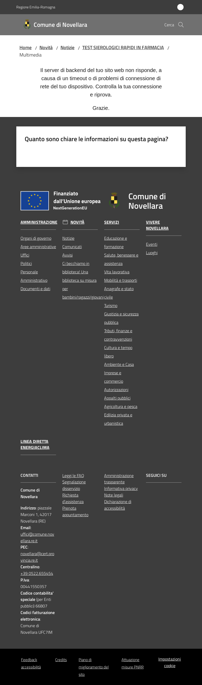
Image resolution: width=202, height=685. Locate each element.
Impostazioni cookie (169, 662)
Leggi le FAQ (73, 475)
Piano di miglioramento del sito (94, 667)
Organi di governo (36, 238)
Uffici (25, 255)
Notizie (67, 47)
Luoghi (152, 252)
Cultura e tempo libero (118, 351)
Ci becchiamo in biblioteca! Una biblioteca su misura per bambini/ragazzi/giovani (80, 280)
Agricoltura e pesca (120, 406)
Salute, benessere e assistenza (121, 259)
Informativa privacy (121, 488)
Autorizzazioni (116, 389)
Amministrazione (39, 222)
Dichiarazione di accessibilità (117, 504)
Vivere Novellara (157, 225)
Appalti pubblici (117, 398)
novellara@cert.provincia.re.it (37, 556)
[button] (181, 24)
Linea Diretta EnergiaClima (35, 444)
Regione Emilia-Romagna (35, 7)
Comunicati (72, 246)
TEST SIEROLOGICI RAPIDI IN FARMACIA (123, 47)
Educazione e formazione (115, 242)
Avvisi (67, 255)
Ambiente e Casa (119, 364)
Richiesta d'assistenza (73, 498)
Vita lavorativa (116, 272)
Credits (61, 660)
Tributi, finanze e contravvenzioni (118, 335)
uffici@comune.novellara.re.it (37, 537)
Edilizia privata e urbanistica (118, 419)
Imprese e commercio (113, 377)
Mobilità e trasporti (120, 280)
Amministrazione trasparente (119, 478)
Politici (26, 263)
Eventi (151, 244)
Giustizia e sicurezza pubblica (121, 318)
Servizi (111, 222)
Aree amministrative (38, 246)
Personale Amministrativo (34, 276)
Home (25, 47)
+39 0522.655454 (37, 573)
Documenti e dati (35, 288)
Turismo (110, 305)
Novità (46, 47)
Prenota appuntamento (75, 511)
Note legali (113, 495)
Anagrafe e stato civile (119, 292)
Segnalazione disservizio (74, 485)
